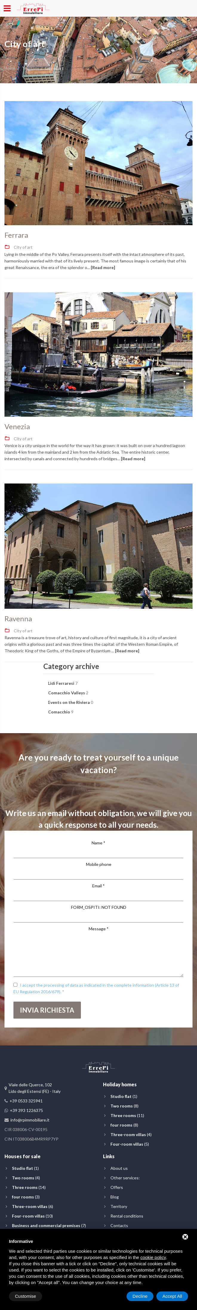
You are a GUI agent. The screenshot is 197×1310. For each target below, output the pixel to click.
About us (119, 1168)
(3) (26, 1196)
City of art (23, 247)
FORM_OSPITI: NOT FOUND (98, 907)
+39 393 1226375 (26, 1110)
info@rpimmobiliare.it (30, 1119)
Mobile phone (98, 864)
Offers (116, 1187)
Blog (114, 1196)
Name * (98, 842)
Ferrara (16, 235)
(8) (124, 1105)
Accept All (172, 1296)
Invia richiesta (47, 1010)
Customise (25, 1296)
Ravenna (18, 618)
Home (10, 68)
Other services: (125, 1177)
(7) (49, 1225)
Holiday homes (120, 1084)
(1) (123, 1096)
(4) (131, 1134)
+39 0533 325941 (26, 1100)
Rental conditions (126, 1215)
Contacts (119, 1225)
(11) (127, 1115)
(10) (32, 1215)
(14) (29, 1187)
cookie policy (153, 1257)
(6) (32, 1206)
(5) (129, 1144)
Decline (140, 1296)
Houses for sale (22, 1156)
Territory (30, 68)
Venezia (17, 426)
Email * (98, 885)
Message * (99, 928)
